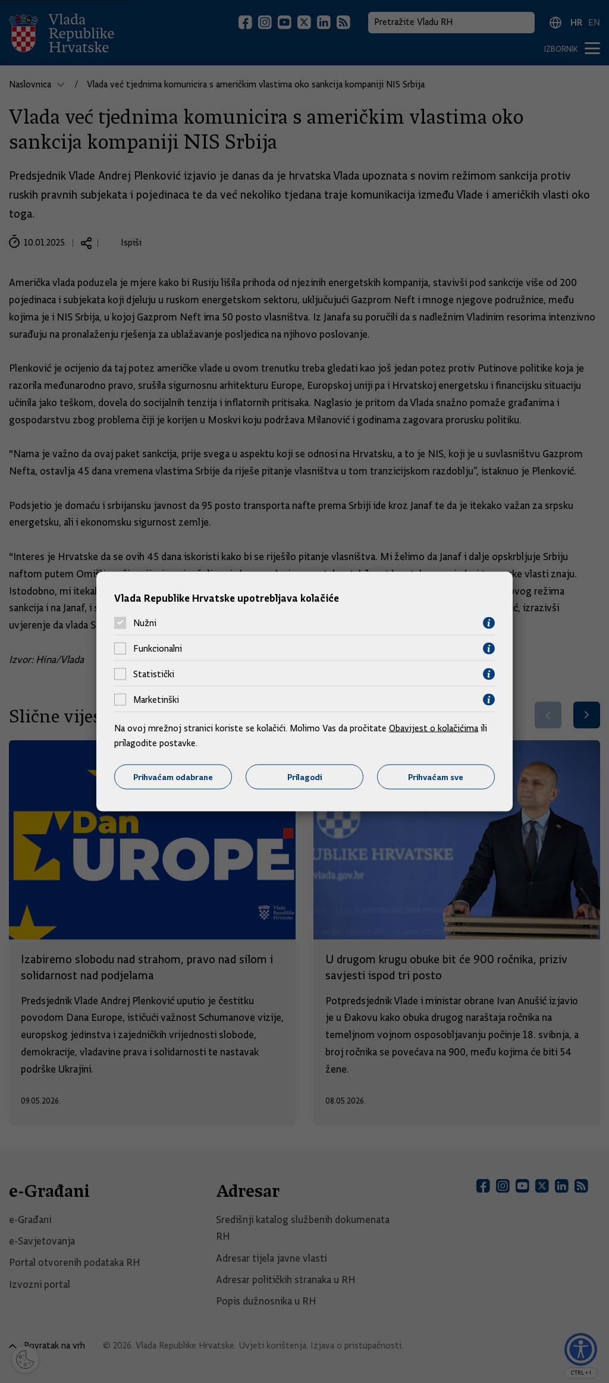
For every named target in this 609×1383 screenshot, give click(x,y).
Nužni (144, 623)
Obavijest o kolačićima (433, 727)
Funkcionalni (157, 648)
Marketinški (156, 699)
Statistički (153, 674)
